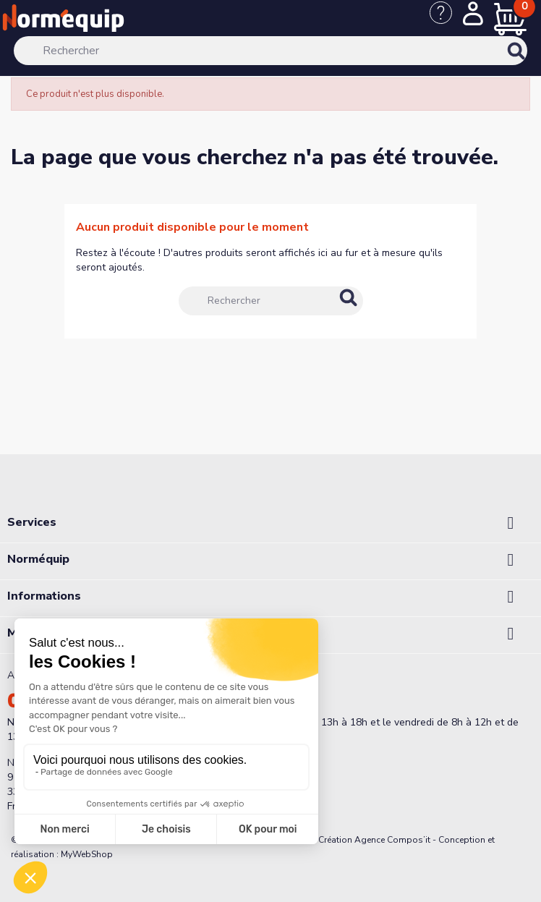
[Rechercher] (271, 50)
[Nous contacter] (446, 20)
